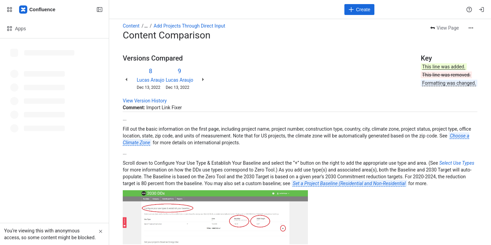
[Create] (359, 9)
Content (131, 26)
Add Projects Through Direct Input (189, 26)
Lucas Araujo (150, 80)
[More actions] (470, 28)
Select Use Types (456, 163)
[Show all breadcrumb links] (146, 25)
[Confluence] (37, 9)
